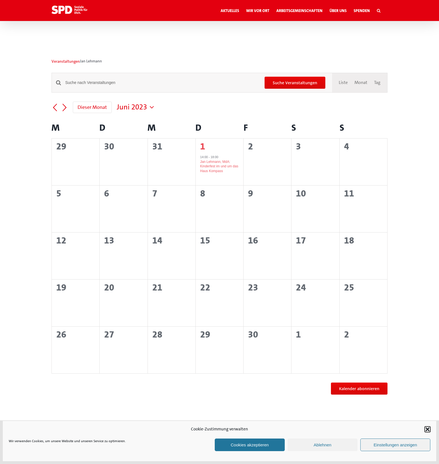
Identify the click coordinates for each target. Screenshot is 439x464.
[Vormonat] (55, 107)
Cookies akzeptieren (250, 444)
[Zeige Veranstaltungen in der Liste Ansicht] (343, 82)
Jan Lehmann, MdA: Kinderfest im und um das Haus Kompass (219, 166)
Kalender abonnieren (359, 388)
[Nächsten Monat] (64, 107)
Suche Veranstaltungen (295, 82)
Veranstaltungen (66, 61)
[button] (427, 429)
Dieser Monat (92, 107)
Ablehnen (322, 444)
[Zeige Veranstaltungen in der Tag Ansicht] (377, 82)
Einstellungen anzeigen (395, 444)
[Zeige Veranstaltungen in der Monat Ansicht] (360, 82)
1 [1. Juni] (202, 146)
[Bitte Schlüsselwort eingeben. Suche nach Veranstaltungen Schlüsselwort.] (161, 83)
